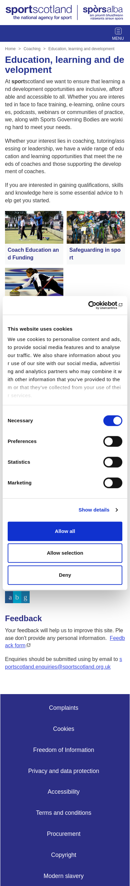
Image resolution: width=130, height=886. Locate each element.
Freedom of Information (63, 750)
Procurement (64, 833)
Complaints (63, 707)
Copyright (63, 855)
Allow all (65, 531)
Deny (65, 575)
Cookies (63, 729)
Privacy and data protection (63, 771)
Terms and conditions (63, 812)
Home (10, 48)
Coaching (32, 48)
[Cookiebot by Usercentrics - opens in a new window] (93, 305)
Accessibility (64, 791)
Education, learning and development (81, 48)
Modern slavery (64, 876)
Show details (94, 510)
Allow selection (65, 553)
